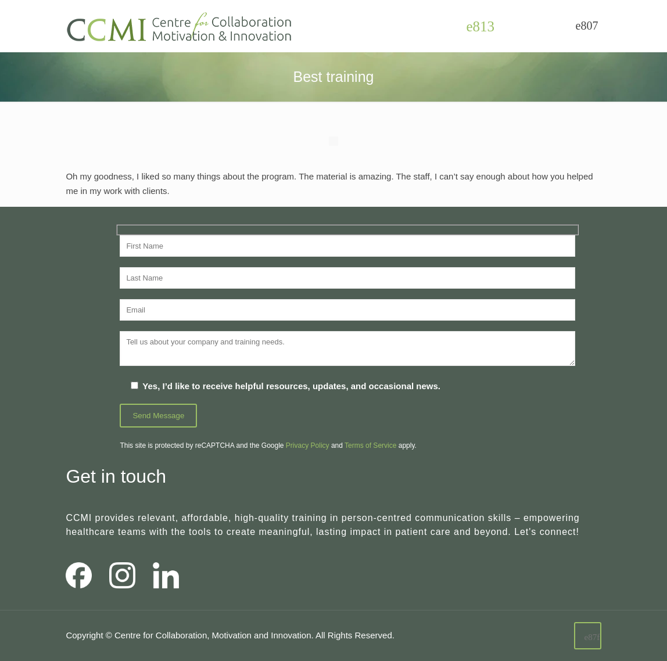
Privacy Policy (307, 445)
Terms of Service (370, 445)
